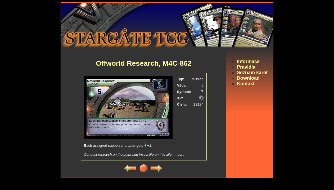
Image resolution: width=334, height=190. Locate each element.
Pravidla (246, 67)
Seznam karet (252, 72)
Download (248, 78)
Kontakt (246, 83)
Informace (248, 61)
